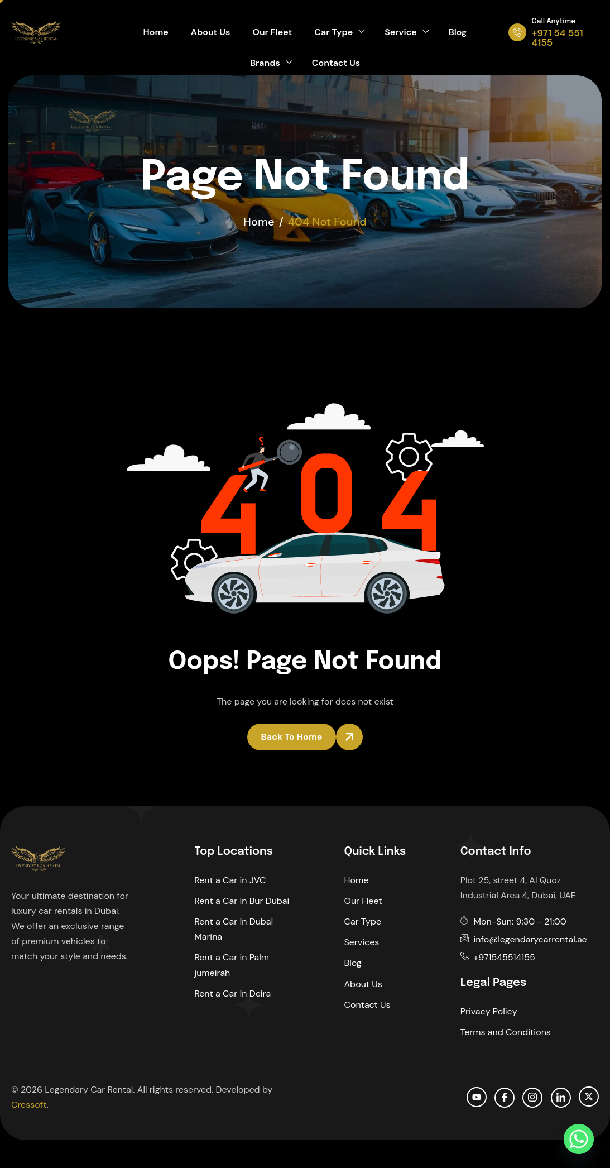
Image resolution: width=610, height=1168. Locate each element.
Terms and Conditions (505, 1032)
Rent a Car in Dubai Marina (233, 929)
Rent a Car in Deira (232, 993)
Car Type (339, 32)
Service (407, 32)
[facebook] (504, 1098)
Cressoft (28, 1104)
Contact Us (336, 63)
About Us (210, 32)
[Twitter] (589, 1096)
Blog (458, 32)
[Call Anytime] (517, 32)
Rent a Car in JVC (230, 880)
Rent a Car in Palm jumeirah (231, 964)
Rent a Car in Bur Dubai (241, 901)
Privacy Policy (488, 1011)
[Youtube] (477, 1097)
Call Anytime (554, 21)
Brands (271, 62)
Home (156, 32)
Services (362, 942)
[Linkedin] (561, 1098)
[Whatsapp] (579, 1139)
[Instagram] (532, 1098)
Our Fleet (272, 32)
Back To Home (292, 737)
